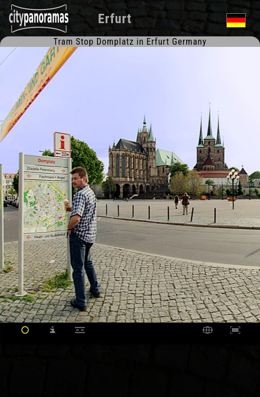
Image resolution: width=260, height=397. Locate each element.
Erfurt (115, 18)
